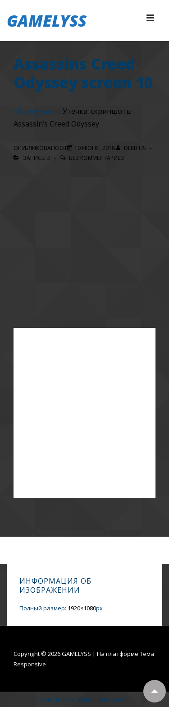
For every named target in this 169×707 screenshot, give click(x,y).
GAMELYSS (47, 20)
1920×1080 (82, 608)
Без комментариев (96, 158)
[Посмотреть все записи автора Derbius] (131, 148)
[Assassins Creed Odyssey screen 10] (94, 148)
